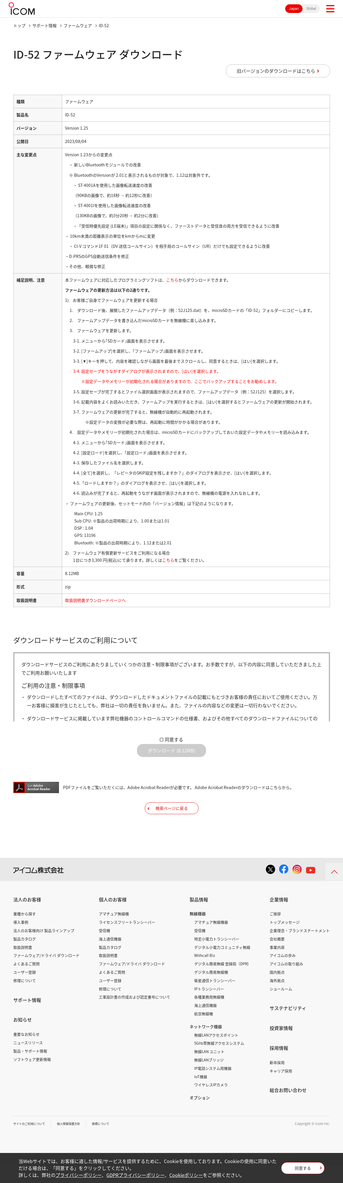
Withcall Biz (204, 973)
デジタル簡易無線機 (211, 989)
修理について (24, 998)
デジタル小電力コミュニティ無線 (222, 964)
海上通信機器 (110, 956)
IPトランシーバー (209, 1006)
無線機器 (198, 931)
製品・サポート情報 (30, 1068)
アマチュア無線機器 (211, 939)
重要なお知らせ (26, 1051)
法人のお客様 (27, 917)
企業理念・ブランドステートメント (300, 948)
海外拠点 (277, 998)
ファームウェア (78, 25)
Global (311, 9)
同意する (174, 739)
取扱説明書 (22, 964)
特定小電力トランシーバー (216, 956)
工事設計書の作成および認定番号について (134, 1014)
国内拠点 (277, 989)
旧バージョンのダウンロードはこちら (276, 70)
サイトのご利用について (32, 1141)
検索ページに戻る (171, 821)
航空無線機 (203, 1031)
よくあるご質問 (26, 981)
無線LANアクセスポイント (216, 1052)
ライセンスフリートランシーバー (127, 939)
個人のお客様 (113, 917)
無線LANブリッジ (209, 1077)
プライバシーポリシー (78, 1174)
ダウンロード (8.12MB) (171, 755)
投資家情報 (281, 1045)
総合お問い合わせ (288, 1107)
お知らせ (22, 1037)
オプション (200, 1115)
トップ (19, 25)
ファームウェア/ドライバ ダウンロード (46, 973)
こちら (172, 280)
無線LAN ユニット (209, 1069)
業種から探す (24, 931)
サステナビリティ (288, 1025)
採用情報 (279, 1065)
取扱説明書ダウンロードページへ (95, 600)
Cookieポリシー (186, 1174)
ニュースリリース (28, 1060)
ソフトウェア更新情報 (32, 1076)
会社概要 (277, 956)
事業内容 (277, 964)
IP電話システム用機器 (212, 1086)
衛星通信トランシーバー (215, 998)
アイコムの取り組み (286, 981)
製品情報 (199, 917)
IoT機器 (200, 1094)
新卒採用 (277, 1080)
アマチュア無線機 (114, 931)
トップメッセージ (285, 939)
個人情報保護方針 (77, 1141)
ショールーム (281, 1006)
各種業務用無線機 (209, 1014)
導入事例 (20, 939)
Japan (294, 9)
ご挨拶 (275, 931)
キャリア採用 (281, 1088)
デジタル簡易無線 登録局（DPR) (221, 981)
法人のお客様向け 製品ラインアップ (43, 948)
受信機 (104, 948)
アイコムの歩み (283, 973)
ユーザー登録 (24, 989)
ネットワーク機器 (206, 1044)
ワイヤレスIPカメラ (211, 1102)
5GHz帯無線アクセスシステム (219, 1060)
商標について (113, 1141)
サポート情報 (44, 25)
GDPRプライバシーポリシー (135, 1174)
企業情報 (279, 917)
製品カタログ (24, 956)
